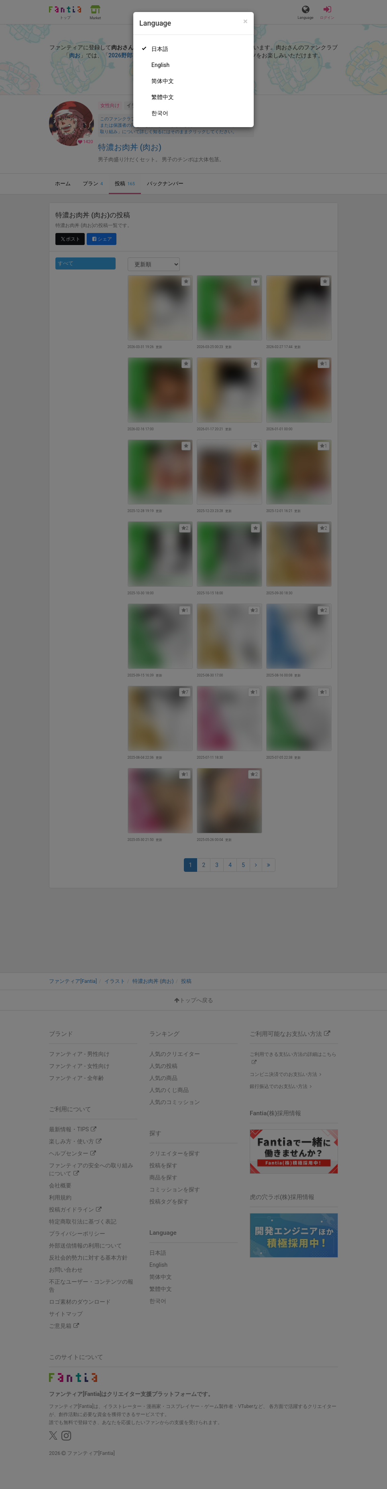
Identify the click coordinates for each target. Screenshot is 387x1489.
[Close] (245, 21)
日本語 (159, 49)
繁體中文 (162, 97)
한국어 (159, 113)
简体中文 (162, 81)
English (160, 65)
